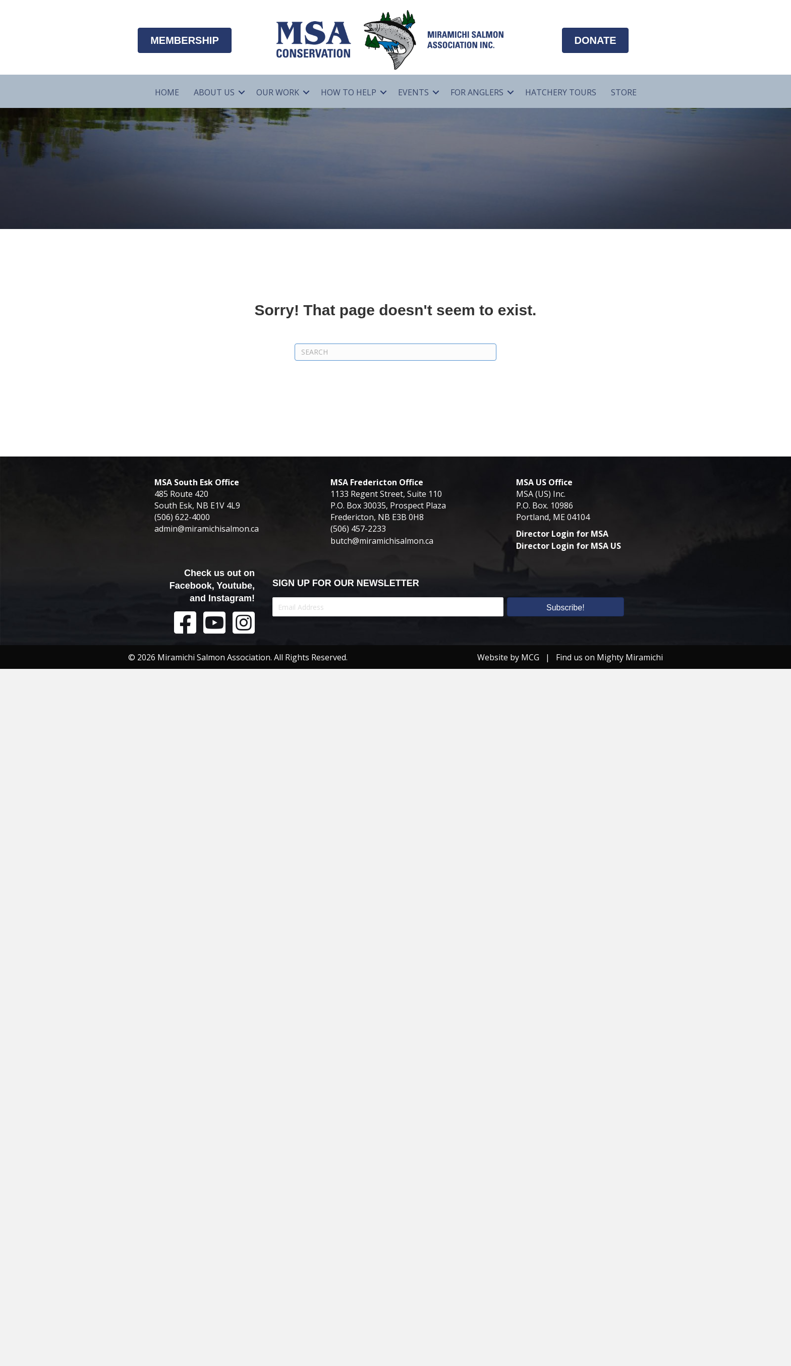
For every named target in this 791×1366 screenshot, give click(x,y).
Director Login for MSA (562, 533)
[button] (242, 92)
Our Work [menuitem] (277, 92)
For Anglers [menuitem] (476, 92)
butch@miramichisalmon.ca (381, 540)
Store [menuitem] (624, 92)
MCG (530, 657)
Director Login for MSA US (568, 545)
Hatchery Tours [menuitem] (560, 92)
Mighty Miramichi (630, 657)
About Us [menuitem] (214, 92)
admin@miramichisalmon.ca (206, 528)
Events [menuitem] (413, 92)
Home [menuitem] (167, 92)
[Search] (395, 352)
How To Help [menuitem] (348, 92)
